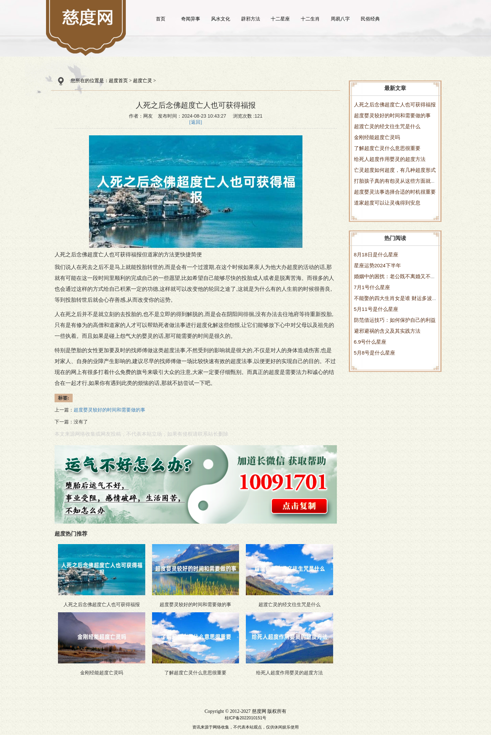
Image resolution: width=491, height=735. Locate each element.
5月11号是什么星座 (376, 309)
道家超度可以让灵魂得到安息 (387, 203)
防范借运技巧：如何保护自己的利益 (395, 320)
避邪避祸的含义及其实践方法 (387, 331)
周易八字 (340, 18)
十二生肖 (310, 18)
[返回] (195, 122)
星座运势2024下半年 (377, 265)
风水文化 (220, 18)
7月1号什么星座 (372, 287)
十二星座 (280, 18)
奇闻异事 (190, 18)
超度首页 (118, 80)
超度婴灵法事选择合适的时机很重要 (395, 192)
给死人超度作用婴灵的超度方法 (390, 159)
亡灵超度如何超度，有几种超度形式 (395, 170)
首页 (160, 18)
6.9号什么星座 (370, 342)
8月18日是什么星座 (376, 254)
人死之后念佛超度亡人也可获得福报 (395, 104)
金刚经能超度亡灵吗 (377, 137)
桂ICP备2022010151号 (246, 718)
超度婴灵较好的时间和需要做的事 (392, 115)
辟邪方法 (250, 18)
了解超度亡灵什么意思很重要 (387, 148)
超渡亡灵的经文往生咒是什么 (387, 126)
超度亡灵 (142, 80)
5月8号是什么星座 (375, 353)
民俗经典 (370, 18)
